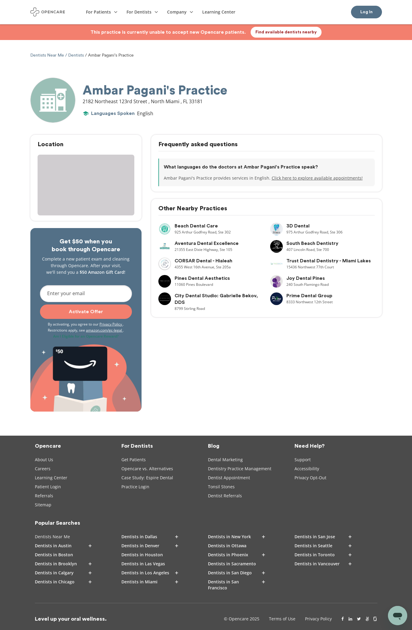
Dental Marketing (225, 459)
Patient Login (48, 486)
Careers (42, 468)
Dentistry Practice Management (239, 468)
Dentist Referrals (225, 496)
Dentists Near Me (47, 55)
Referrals (44, 496)
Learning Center (51, 477)
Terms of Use (282, 619)
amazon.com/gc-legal (104, 330)
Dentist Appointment (229, 477)
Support (303, 459)
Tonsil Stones (221, 486)
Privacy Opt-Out (310, 477)
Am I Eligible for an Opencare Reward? (85, 336)
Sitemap (43, 505)
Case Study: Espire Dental (147, 477)
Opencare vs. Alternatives (147, 468)
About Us (44, 459)
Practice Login (135, 486)
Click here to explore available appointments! (317, 178)
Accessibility (307, 468)
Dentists (76, 55)
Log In (366, 12)
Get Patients (133, 459)
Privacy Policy (111, 324)
